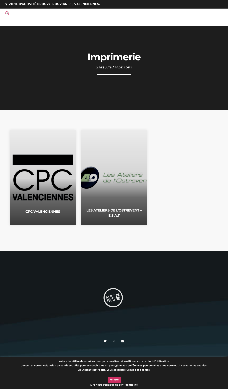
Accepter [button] (114, 379)
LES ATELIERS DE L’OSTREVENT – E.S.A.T (114, 213)
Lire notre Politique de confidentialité (114, 384)
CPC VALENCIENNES (43, 211)
